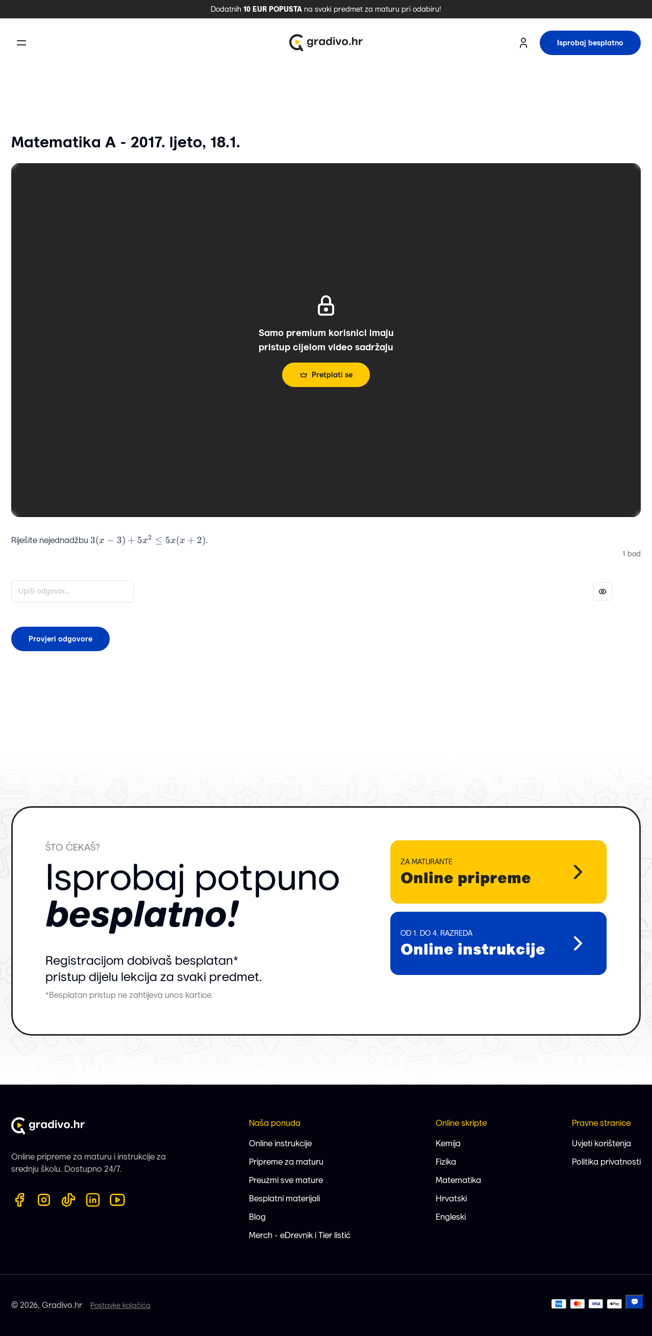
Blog (257, 1217)
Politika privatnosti (606, 1162)
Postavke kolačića (120, 1305)
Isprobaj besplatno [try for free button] (590, 42)
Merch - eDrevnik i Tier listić (299, 1235)
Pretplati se (326, 374)
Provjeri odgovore (60, 639)
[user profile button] (523, 43)
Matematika (458, 1180)
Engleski (451, 1217)
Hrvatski (451, 1198)
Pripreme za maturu (286, 1162)
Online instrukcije (280, 1143)
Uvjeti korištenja (601, 1143)
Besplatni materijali (284, 1198)
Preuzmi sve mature (286, 1180)
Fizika (446, 1162)
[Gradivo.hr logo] (326, 43)
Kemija (448, 1143)
